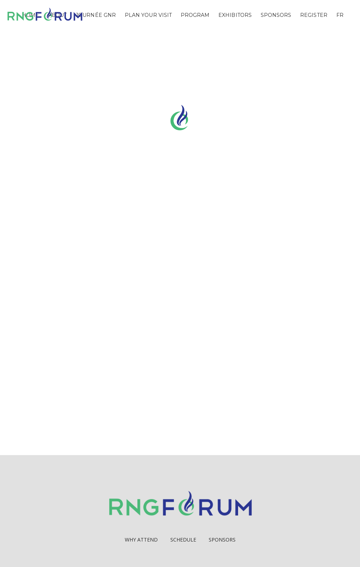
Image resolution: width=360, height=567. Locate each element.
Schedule (183, 539)
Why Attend (141, 539)
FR (340, 15)
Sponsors (276, 15)
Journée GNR (96, 15)
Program (195, 15)
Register (313, 15)
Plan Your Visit (148, 15)
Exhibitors (235, 15)
